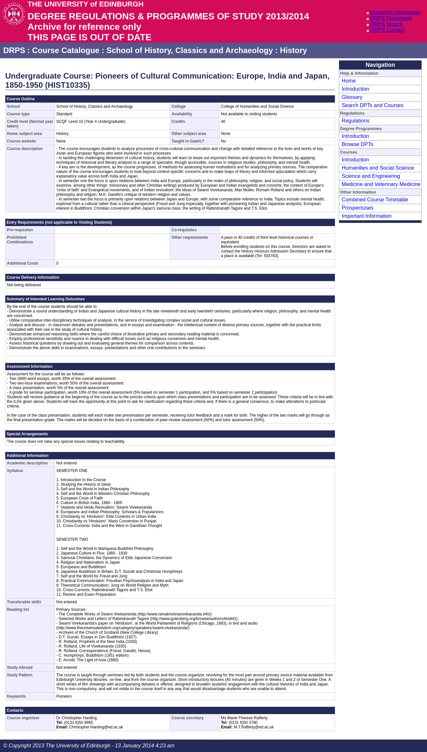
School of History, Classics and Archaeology (190, 50)
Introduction (355, 89)
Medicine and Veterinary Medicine (381, 184)
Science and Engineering (371, 176)
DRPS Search (386, 24)
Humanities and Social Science (378, 168)
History (293, 50)
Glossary (352, 97)
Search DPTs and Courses (373, 105)
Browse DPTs (357, 144)
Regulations (356, 120)
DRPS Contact (387, 30)
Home (349, 81)
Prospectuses (358, 208)
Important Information (367, 216)
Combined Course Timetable (375, 199)
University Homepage (395, 12)
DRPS (14, 50)
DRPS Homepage (391, 18)
